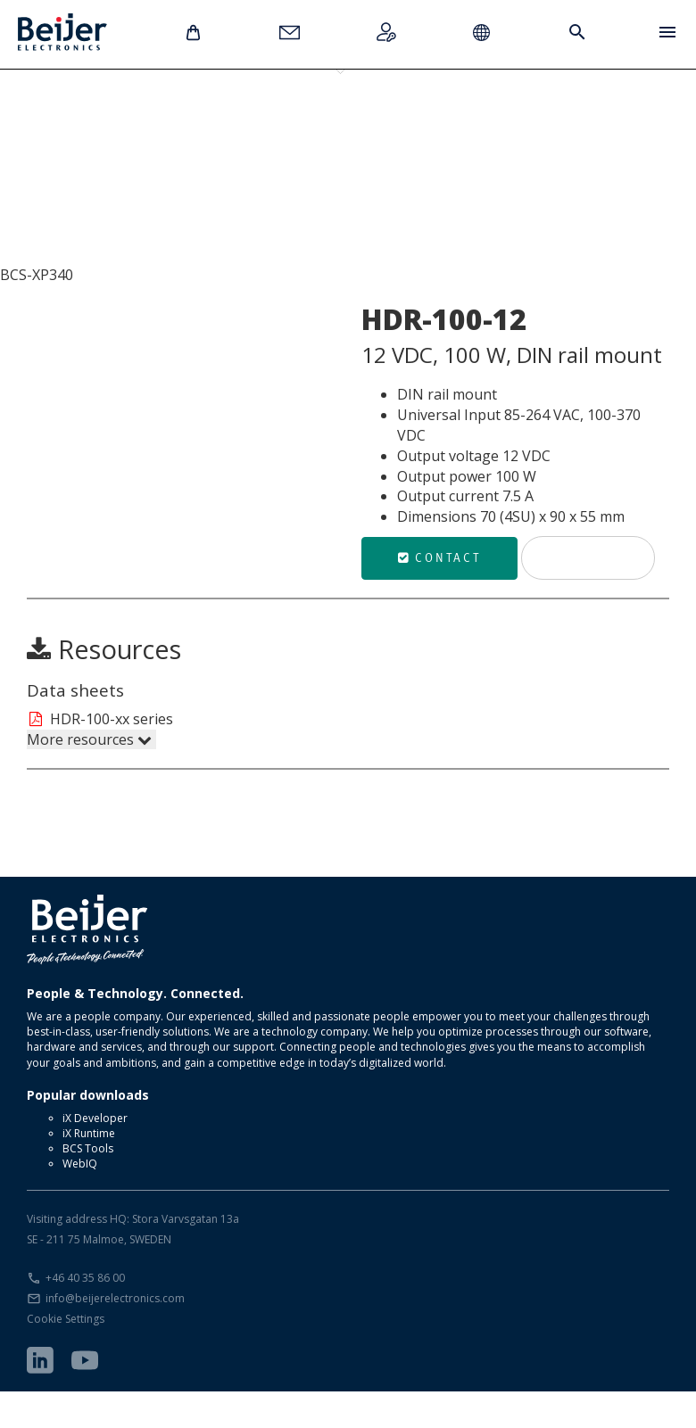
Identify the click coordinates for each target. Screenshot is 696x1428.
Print (588, 594)
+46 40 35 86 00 (85, 1314)
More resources (89, 776)
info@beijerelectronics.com (115, 1334)
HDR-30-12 (201, 132)
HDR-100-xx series (100, 755)
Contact (439, 594)
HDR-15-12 (85, 132)
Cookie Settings (65, 1355)
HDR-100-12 (433, 132)
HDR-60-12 (317, 132)
